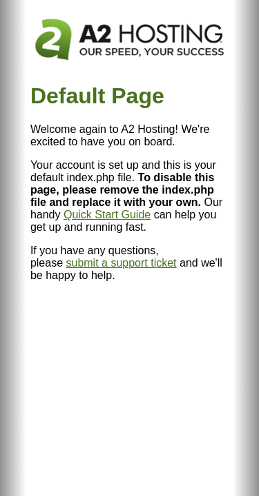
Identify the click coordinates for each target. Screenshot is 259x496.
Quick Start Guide (107, 214)
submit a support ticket (121, 263)
